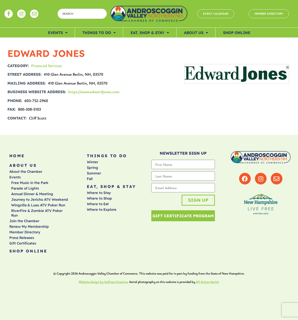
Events (58, 32)
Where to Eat (98, 204)
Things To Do (99, 32)
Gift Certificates (22, 243)
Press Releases (21, 237)
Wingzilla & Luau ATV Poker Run (38, 205)
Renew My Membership (29, 226)
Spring (92, 167)
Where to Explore (101, 209)
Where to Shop (99, 198)
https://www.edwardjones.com (93, 91)
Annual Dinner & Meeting (32, 194)
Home (17, 155)
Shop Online (236, 32)
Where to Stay (99, 193)
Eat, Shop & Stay (150, 32)
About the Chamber (25, 171)
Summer (94, 173)
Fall (90, 179)
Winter (92, 162)
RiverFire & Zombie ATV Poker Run (37, 213)
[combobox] (82, 14)
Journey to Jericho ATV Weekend (39, 199)
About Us (196, 32)
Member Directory (24, 232)
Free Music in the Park (29, 182)
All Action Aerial (207, 281)
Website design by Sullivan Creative (103, 281)
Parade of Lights (25, 188)
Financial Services (46, 65)
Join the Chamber (24, 221)
